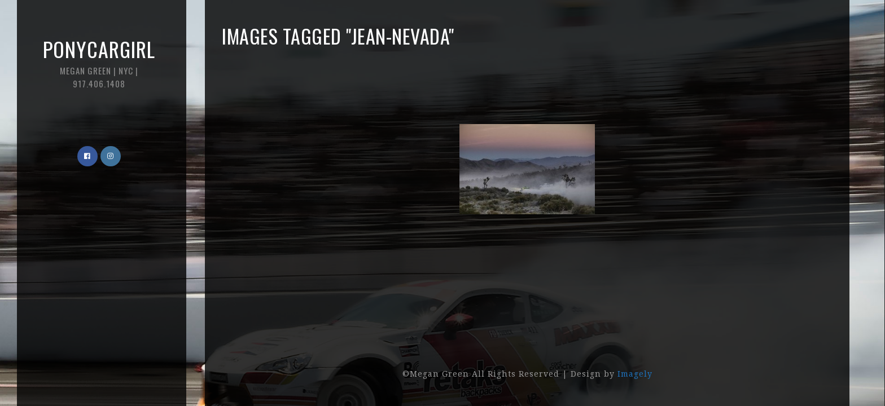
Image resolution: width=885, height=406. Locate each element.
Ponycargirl (99, 62)
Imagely (634, 373)
